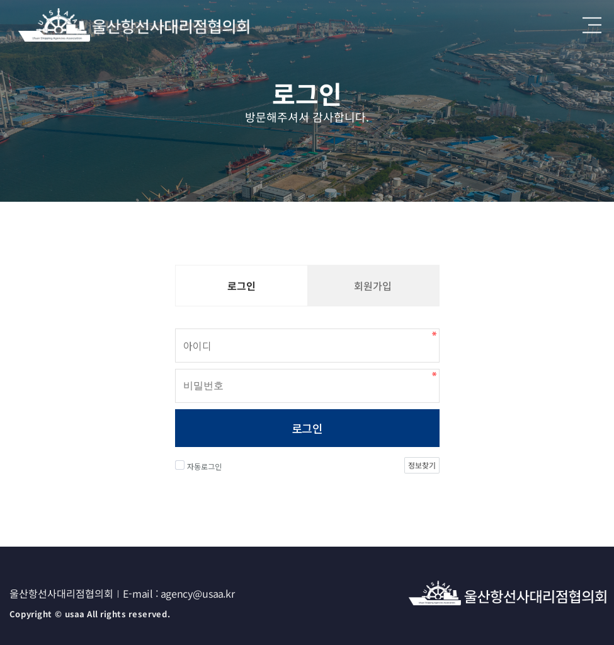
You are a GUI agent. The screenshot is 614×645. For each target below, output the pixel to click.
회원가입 (373, 285)
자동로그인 (198, 466)
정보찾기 (421, 465)
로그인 (307, 428)
